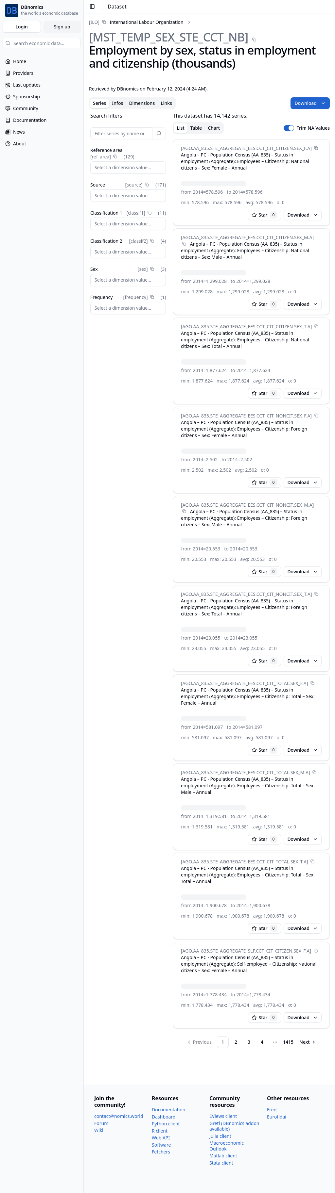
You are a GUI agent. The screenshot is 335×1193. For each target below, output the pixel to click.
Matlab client (223, 1155)
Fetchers (161, 1152)
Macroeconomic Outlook (226, 1146)
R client (160, 1131)
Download (310, 103)
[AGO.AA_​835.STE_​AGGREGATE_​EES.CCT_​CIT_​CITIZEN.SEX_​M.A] (247, 237)
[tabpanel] (209, 580)
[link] (136, 22)
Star (265, 215)
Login (22, 27)
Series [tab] (99, 103)
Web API (161, 1138)
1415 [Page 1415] (288, 1042)
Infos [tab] (117, 103)
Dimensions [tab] (142, 103)
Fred (271, 1109)
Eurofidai (276, 1117)
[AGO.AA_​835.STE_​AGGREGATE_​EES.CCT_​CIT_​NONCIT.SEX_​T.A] (246, 594)
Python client (166, 1123)
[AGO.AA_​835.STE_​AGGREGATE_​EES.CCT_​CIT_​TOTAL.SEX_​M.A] (245, 772)
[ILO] (94, 22)
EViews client (223, 1116)
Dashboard (163, 1117)
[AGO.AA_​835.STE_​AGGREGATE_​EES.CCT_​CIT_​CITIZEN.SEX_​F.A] (246, 148)
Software (161, 1145)
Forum (101, 1123)
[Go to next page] (307, 1042)
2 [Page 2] (236, 1042)
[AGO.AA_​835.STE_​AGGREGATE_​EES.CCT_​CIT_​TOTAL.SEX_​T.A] (244, 861)
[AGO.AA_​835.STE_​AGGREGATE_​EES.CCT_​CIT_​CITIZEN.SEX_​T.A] (246, 326)
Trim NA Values (313, 128)
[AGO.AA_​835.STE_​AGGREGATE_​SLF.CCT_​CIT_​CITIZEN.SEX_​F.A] (246, 951)
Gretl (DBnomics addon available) (234, 1126)
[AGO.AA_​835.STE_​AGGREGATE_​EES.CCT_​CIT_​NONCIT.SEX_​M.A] (247, 505)
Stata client (221, 1163)
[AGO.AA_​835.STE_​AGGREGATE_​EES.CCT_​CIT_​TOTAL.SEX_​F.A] (244, 683)
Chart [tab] (214, 128)
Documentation (168, 1109)
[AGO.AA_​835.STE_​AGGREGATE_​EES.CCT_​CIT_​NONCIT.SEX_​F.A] (246, 416)
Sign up (62, 27)
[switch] (289, 128)
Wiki (98, 1130)
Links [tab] (166, 103)
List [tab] (180, 128)
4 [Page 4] (262, 1042)
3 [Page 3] (249, 1042)
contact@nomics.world (118, 1116)
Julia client (220, 1136)
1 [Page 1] (222, 1042)
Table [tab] (196, 128)
